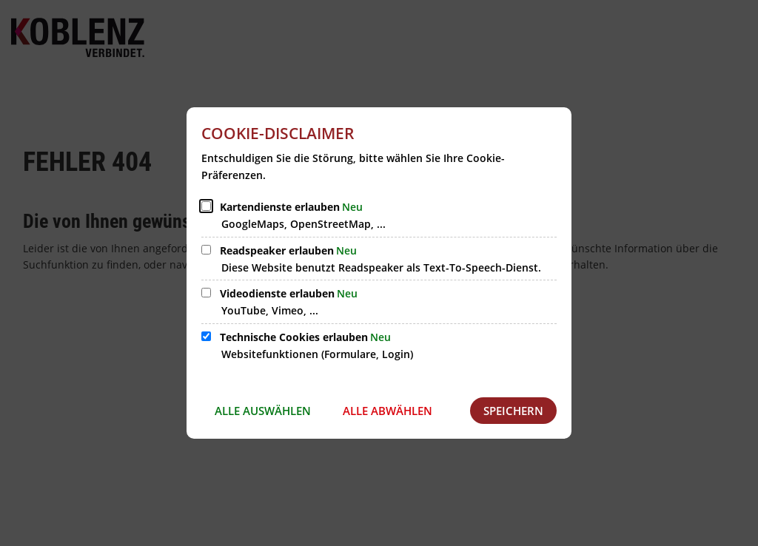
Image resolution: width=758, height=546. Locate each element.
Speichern (513, 410)
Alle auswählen (263, 410)
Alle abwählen (387, 410)
